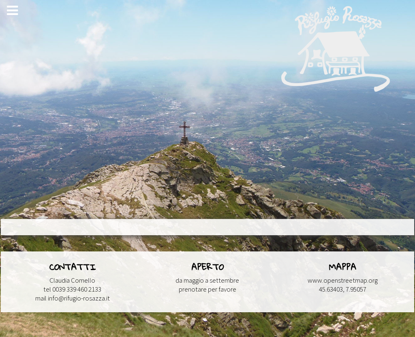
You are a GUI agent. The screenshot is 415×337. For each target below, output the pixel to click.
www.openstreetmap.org (343, 280)
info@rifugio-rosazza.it (79, 298)
